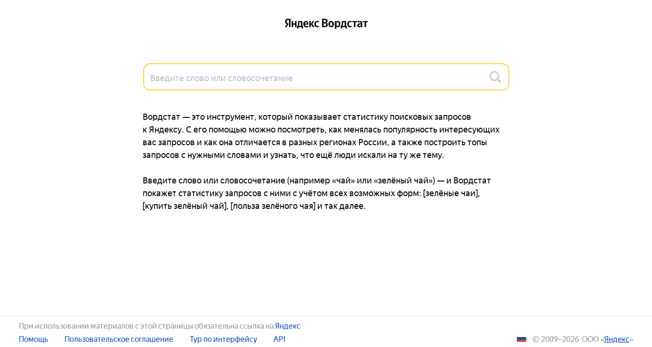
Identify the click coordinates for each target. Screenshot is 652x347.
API (279, 338)
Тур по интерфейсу (223, 338)
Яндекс (287, 324)
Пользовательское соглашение (118, 338)
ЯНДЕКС (616, 338)
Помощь (33, 338)
